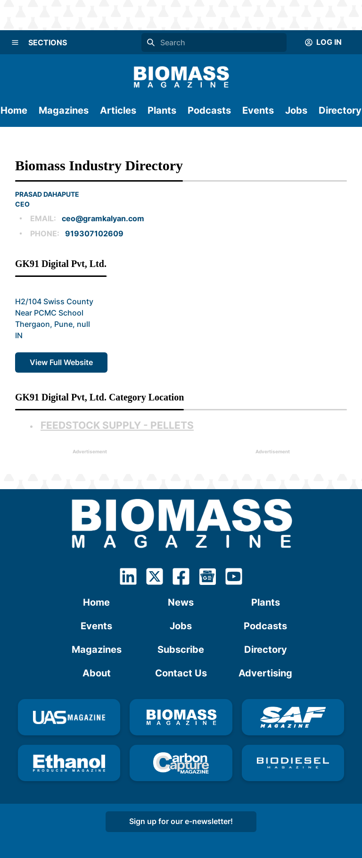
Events (258, 110)
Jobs (296, 110)
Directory (340, 110)
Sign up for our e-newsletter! (181, 821)
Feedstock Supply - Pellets (117, 425)
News (181, 602)
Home (13, 110)
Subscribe (180, 649)
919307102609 (94, 233)
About (96, 673)
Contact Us (181, 673)
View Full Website (61, 362)
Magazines (64, 110)
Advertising (265, 673)
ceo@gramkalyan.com (103, 218)
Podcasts (209, 110)
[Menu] (15, 42)
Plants (162, 110)
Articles (118, 110)
